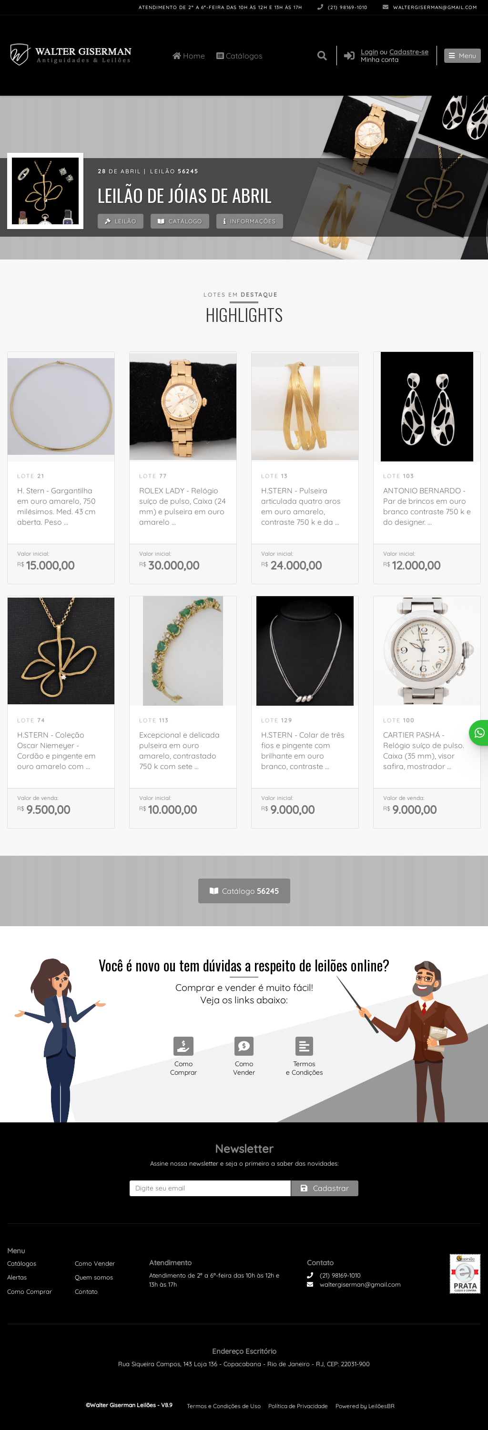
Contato (86, 1291)
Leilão (121, 221)
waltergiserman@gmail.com (430, 7)
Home (189, 55)
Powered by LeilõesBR (365, 1406)
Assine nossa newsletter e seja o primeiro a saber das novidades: (244, 1163)
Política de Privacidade (298, 1406)
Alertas (17, 1277)
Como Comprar (29, 1291)
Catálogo (182, 221)
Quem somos (94, 1277)
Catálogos (239, 55)
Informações (253, 221)
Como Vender (95, 1263)
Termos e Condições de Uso (224, 1406)
